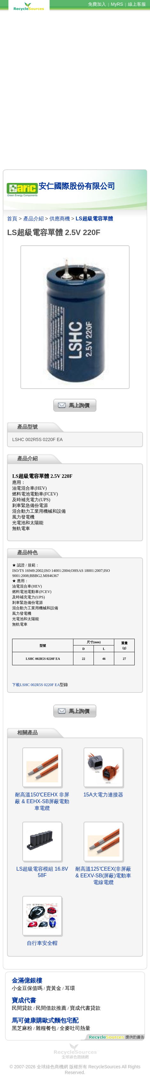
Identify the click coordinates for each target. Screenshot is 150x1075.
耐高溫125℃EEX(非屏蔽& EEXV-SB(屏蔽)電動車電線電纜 (103, 875)
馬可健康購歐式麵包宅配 (45, 1020)
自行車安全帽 (42, 943)
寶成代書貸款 (85, 1008)
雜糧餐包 (46, 1028)
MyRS (117, 4)
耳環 (70, 988)
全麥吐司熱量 (75, 1028)
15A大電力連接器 (103, 794)
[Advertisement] (75, 90)
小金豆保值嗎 (27, 988)
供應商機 (59, 218)
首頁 (12, 218)
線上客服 (137, 4)
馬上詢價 (79, 405)
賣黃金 (53, 988)
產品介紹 (33, 218)
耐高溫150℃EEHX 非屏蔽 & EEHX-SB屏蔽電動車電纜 (42, 801)
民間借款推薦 (51, 1008)
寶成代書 (24, 1000)
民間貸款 (22, 1008)
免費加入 (97, 4)
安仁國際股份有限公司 (77, 186)
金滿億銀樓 (27, 980)
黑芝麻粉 (22, 1028)
